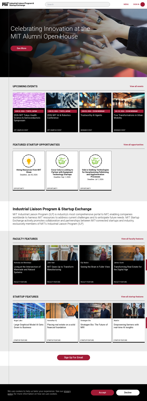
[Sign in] (139, 4)
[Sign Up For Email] (73, 357)
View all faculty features (132, 239)
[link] (29, 112)
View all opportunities (133, 144)
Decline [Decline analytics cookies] (127, 392)
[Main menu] (127, 4)
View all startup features (132, 296)
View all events (136, 86)
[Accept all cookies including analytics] (102, 392)
